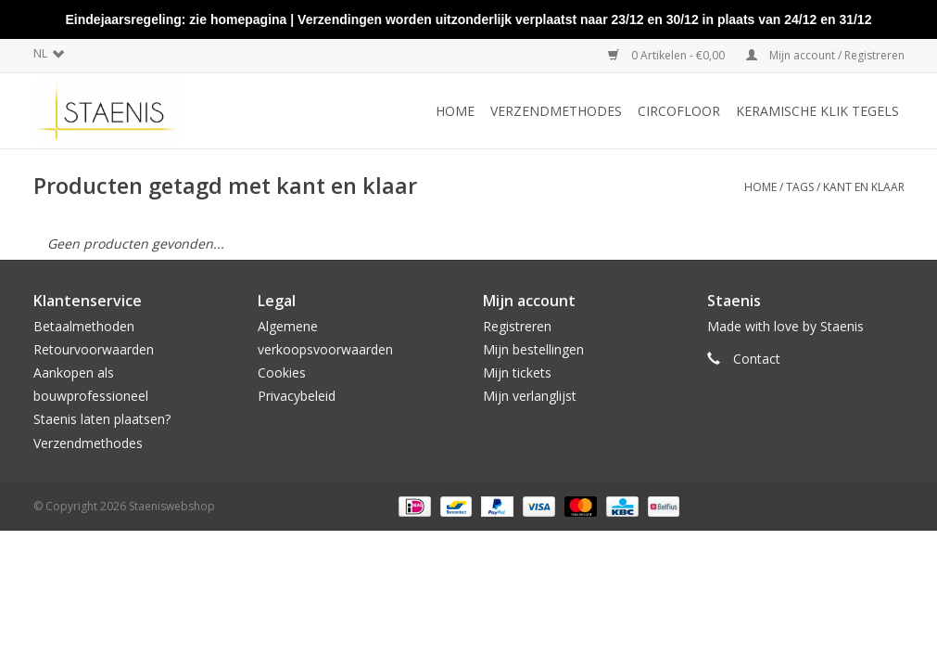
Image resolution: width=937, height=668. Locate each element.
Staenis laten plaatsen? (102, 419)
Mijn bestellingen (533, 349)
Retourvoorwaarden (93, 349)
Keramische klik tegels (817, 111)
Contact (756, 358)
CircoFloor (679, 111)
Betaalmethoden (83, 326)
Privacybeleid (297, 396)
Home (455, 111)
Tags (800, 187)
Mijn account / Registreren (825, 55)
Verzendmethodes (556, 111)
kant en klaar (864, 187)
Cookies (282, 372)
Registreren (517, 326)
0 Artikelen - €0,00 (668, 55)
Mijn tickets (517, 372)
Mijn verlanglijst (529, 396)
